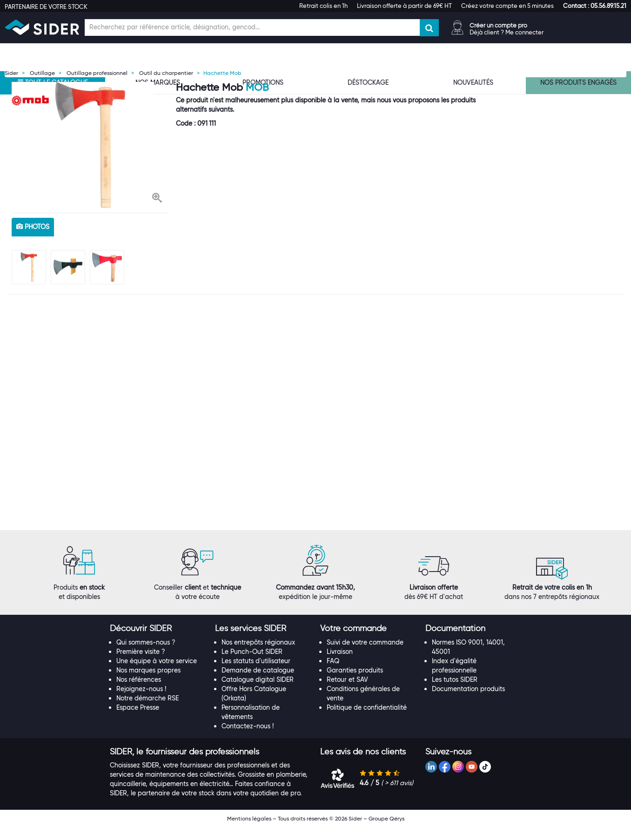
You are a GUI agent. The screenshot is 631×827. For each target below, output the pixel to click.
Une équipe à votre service (156, 661)
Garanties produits (355, 670)
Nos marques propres (148, 670)
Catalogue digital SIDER (258, 679)
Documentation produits (468, 689)
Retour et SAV (347, 679)
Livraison (340, 651)
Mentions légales (249, 818)
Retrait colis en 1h (323, 5)
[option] (90, 145)
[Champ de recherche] (252, 27)
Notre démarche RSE (147, 698)
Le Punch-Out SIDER (252, 651)
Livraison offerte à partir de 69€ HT (404, 5)
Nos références (138, 679)
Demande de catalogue (258, 670)
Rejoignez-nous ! (141, 689)
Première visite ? (140, 651)
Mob (257, 87)
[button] (594, 5)
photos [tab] (32, 226)
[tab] (158, 628)
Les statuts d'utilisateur (256, 661)
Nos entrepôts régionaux (258, 642)
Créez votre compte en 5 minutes (507, 5)
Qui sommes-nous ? (145, 642)
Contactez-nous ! (248, 726)
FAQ (333, 661)
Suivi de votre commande (365, 642)
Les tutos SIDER (454, 679)
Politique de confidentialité (367, 707)
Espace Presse (137, 707)
